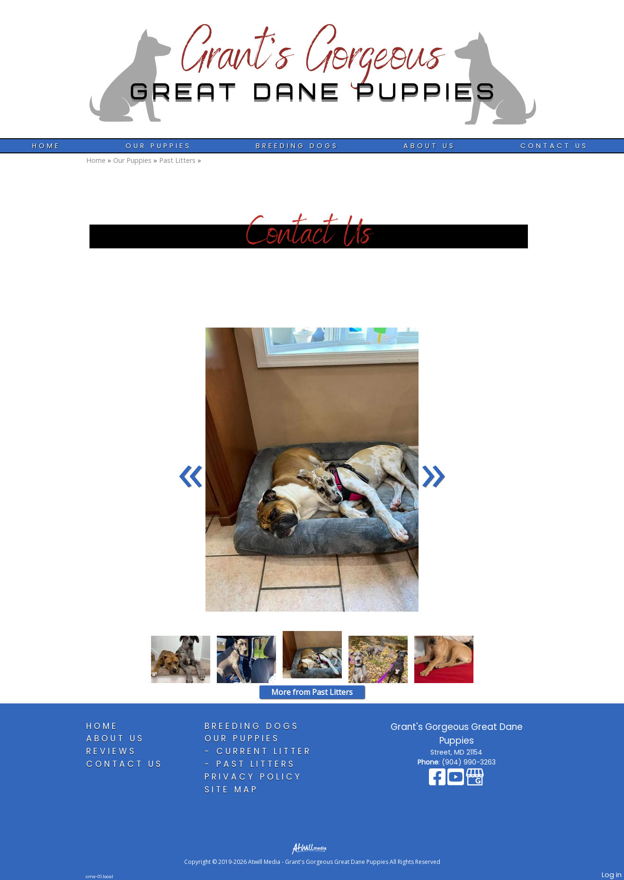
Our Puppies (158, 146)
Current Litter (264, 751)
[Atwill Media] (312, 848)
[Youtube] (456, 781)
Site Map (232, 789)
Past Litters (177, 160)
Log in (612, 875)
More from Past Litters (312, 692)
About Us (429, 146)
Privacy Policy (253, 776)
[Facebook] (438, 781)
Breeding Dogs (297, 146)
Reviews (111, 751)
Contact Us (554, 146)
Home (46, 146)
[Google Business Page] (475, 781)
